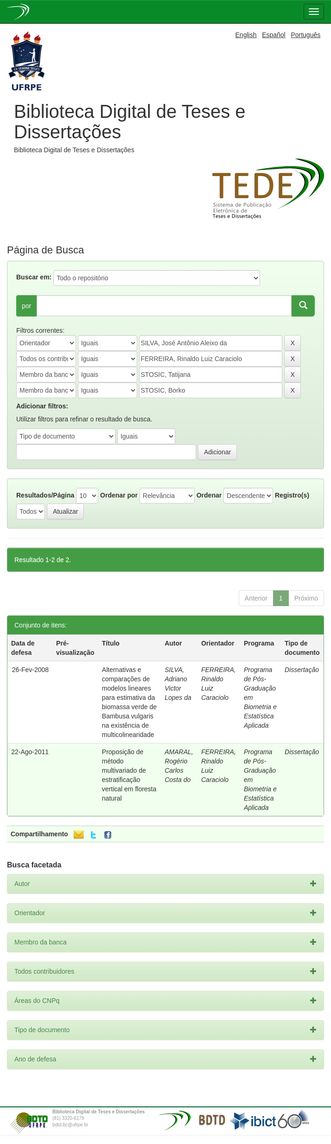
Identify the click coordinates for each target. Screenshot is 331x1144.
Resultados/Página (45, 495)
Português (305, 35)
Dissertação (302, 669)
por (26, 306)
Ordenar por (119, 495)
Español (274, 35)
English (246, 35)
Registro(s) (292, 495)
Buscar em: (33, 277)
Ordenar (209, 495)
